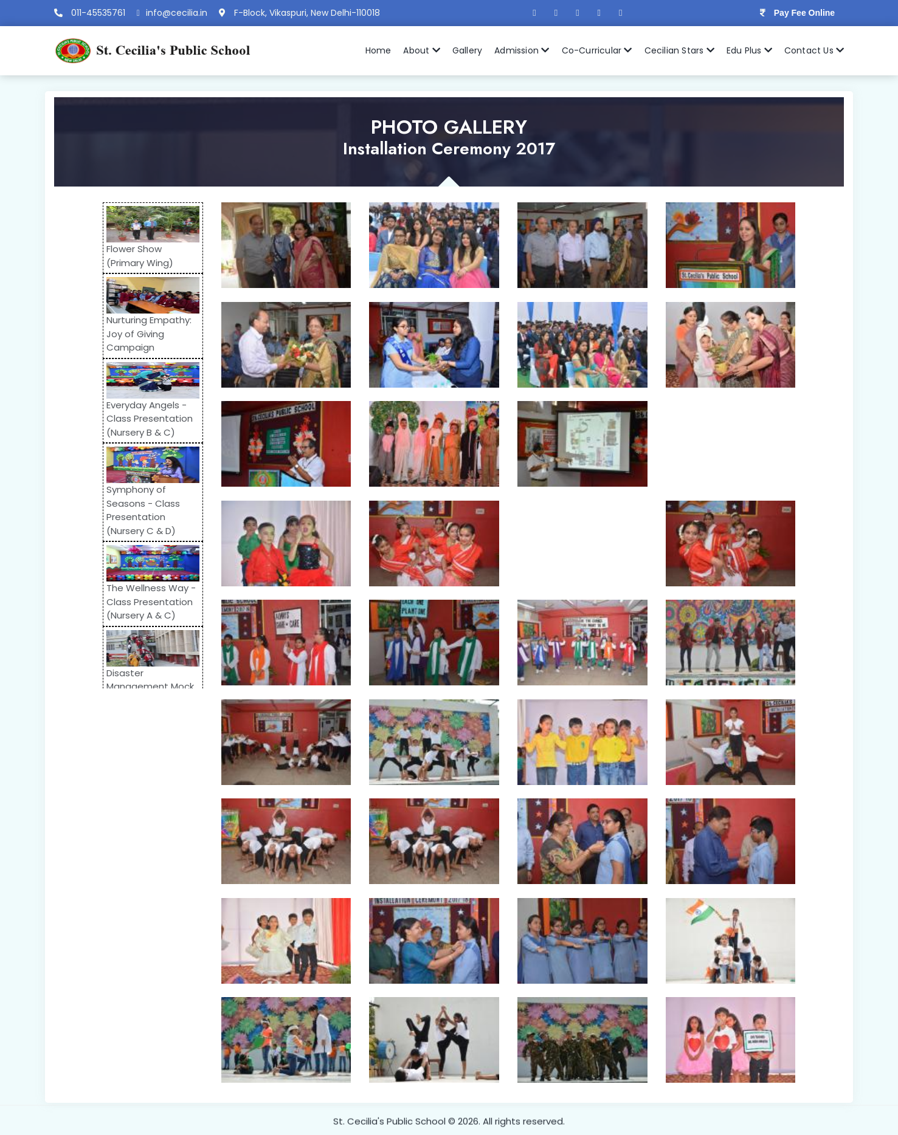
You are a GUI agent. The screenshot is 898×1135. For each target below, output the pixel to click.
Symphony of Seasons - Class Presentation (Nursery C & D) (136, 510)
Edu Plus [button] (749, 50)
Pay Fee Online (804, 13)
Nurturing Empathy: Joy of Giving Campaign (141, 334)
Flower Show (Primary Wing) (132, 255)
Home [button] (378, 50)
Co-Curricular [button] (597, 50)
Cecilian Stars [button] (679, 50)
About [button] (421, 50)
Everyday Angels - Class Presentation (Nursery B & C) (142, 419)
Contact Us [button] (814, 50)
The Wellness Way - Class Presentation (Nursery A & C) (143, 601)
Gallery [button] (467, 50)
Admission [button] (521, 50)
